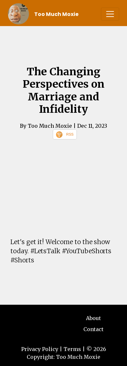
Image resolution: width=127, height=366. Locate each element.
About (93, 318)
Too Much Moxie (56, 14)
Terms (72, 349)
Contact (93, 329)
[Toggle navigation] (110, 14)
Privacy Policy (39, 349)
